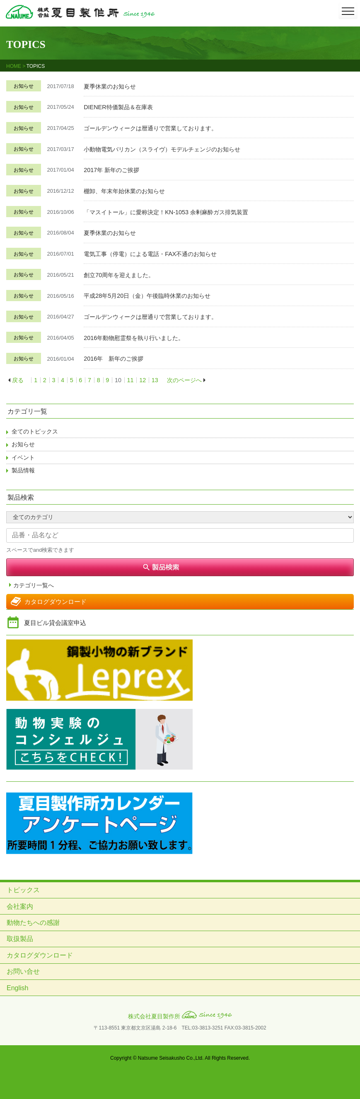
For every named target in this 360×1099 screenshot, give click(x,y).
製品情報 (23, 470)
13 (155, 380)
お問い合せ (23, 971)
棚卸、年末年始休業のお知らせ (124, 191)
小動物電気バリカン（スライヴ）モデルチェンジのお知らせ (162, 149)
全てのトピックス (35, 431)
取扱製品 (20, 938)
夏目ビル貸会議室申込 (55, 622)
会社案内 (20, 906)
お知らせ (24, 86)
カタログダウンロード (55, 601)
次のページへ (184, 380)
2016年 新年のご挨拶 (113, 358)
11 (130, 380)
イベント (23, 457)
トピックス (23, 889)
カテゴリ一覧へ (33, 585)
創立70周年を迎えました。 (119, 275)
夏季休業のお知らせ (110, 86)
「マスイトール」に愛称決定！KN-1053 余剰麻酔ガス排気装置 (166, 212)
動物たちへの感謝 (33, 922)
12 (142, 380)
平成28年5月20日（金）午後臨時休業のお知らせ (147, 295)
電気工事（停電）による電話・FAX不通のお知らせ (150, 254)
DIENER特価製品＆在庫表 (118, 107)
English (17, 987)
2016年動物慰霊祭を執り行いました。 (134, 338)
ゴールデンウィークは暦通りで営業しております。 (150, 128)
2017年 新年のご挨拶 (111, 170)
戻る (18, 380)
